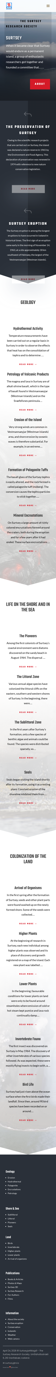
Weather (12, 1335)
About (40, 84)
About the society (16, 1319)
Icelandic (12, 1331)
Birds (10, 1243)
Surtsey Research (16, 1291)
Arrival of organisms (17, 1259)
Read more (26, 364)
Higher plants (14, 1251)
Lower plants (14, 1255)
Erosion (11, 1177)
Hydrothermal (14, 1181)
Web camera (13, 1338)
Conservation (14, 1327)
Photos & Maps (15, 1283)
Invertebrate (13, 1247)
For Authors (13, 1295)
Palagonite (13, 1185)
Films (10, 1298)
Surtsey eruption (15, 1323)
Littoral (11, 1218)
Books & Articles (15, 1279)
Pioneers (12, 1222)
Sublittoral (13, 1214)
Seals (10, 1226)
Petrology (12, 1193)
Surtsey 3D (13, 1287)
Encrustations (14, 1189)
